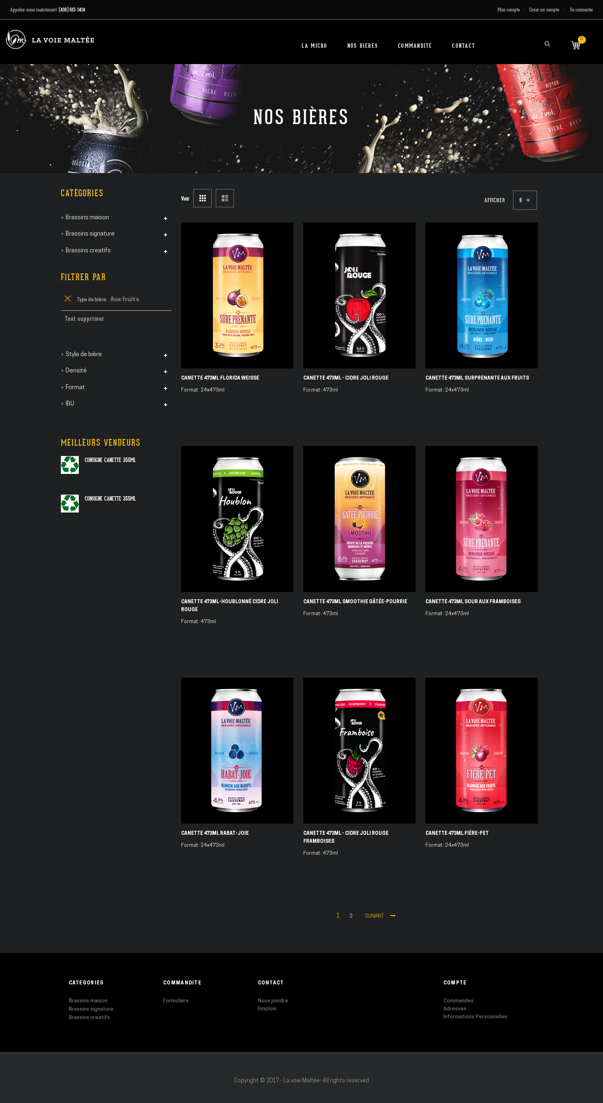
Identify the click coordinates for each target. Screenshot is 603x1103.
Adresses (454, 1008)
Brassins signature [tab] (90, 234)
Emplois (267, 1008)
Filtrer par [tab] (83, 277)
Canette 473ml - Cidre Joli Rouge (345, 378)
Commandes (458, 1001)
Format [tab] (75, 388)
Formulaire (176, 1001)
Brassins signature (91, 1009)
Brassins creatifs (89, 1017)
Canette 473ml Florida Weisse (220, 378)
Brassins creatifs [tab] (88, 251)
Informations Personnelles (475, 1016)
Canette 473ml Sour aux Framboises (473, 602)
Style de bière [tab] (84, 355)
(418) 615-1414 (72, 9)
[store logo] (50, 39)
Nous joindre (273, 1001)
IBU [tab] (70, 404)
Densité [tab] (76, 371)
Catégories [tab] (82, 193)
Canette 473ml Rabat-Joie (215, 833)
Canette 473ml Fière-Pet (457, 833)
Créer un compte (544, 9)
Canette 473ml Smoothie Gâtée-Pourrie (355, 602)
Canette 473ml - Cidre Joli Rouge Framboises (345, 837)
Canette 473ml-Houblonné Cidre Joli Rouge (229, 606)
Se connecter (581, 9)
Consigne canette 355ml (110, 460)
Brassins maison (88, 1001)
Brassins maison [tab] (87, 218)
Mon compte (509, 9)
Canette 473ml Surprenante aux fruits (477, 378)
